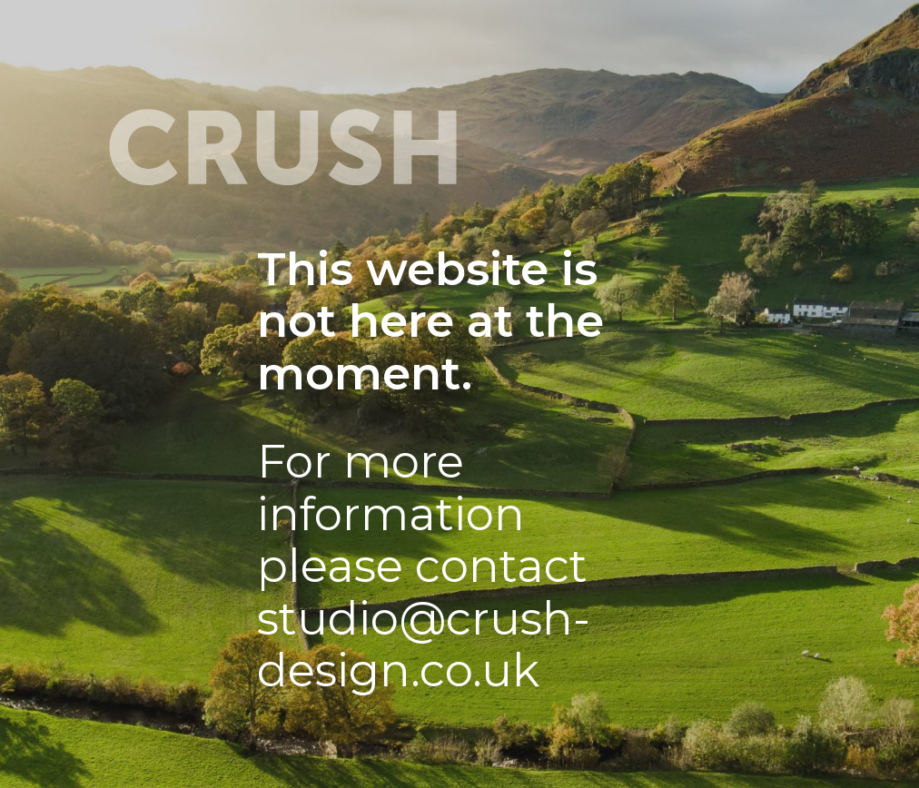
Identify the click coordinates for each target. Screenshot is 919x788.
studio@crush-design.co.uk (423, 645)
